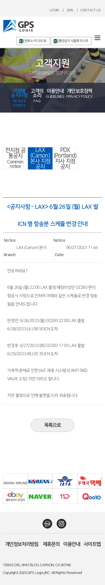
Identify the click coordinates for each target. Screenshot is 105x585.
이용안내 (71, 544)
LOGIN (54, 10)
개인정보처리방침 (22, 544)
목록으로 (52, 425)
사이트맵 (92, 544)
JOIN (69, 10)
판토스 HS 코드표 (36, 41)
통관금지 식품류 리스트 (73, 41)
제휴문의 (51, 544)
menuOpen (97, 37)
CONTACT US (90, 10)
